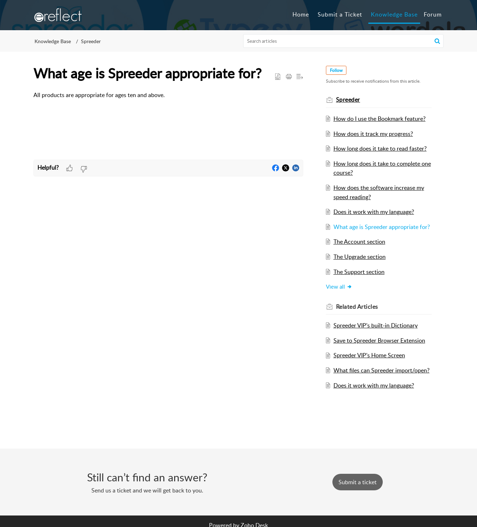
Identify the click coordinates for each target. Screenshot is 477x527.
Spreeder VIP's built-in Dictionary (376, 325)
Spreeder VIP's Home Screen (369, 355)
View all (339, 286)
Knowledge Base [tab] (394, 14)
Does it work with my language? (374, 212)
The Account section (360, 242)
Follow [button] (336, 70)
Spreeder (91, 41)
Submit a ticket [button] (358, 482)
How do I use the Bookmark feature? (380, 119)
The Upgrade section (360, 257)
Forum (433, 14)
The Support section (359, 272)
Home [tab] (300, 14)
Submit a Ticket (340, 14)
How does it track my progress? (373, 134)
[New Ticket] (357, 482)
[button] (437, 41)
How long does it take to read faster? (380, 148)
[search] (343, 41)
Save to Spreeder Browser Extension (380, 340)
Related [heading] (357, 307)
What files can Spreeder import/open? (382, 370)
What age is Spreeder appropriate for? (382, 227)
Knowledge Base (53, 41)
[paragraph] (168, 95)
